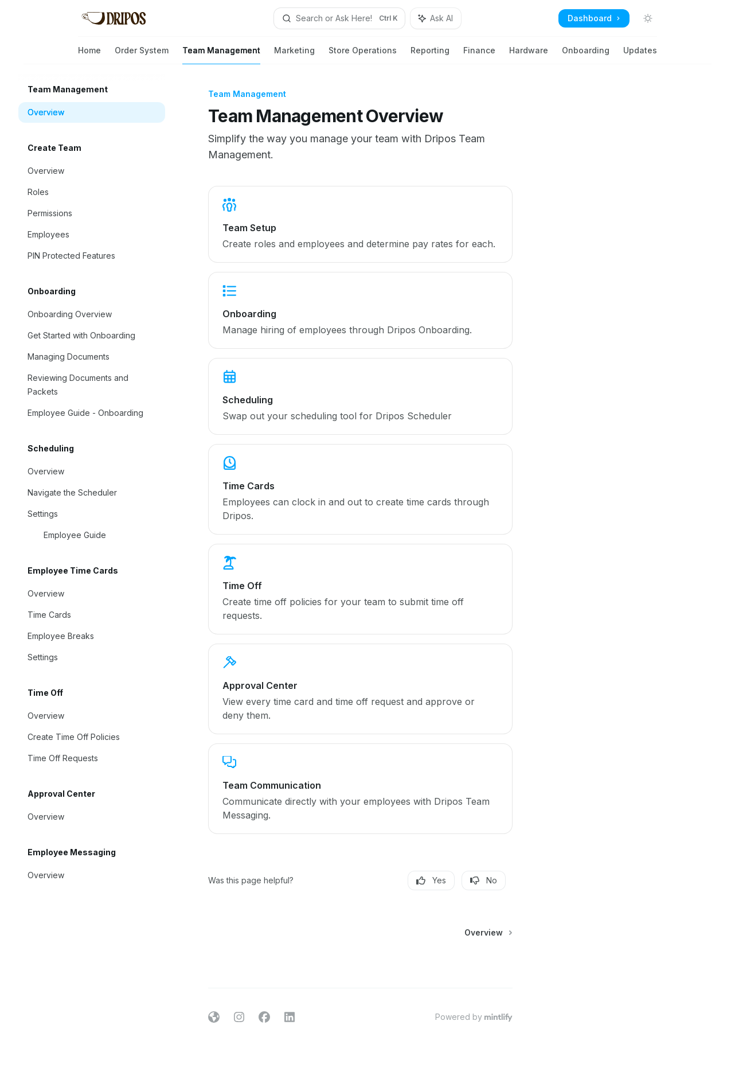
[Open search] (339, 18)
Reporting (429, 54)
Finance (479, 54)
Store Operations (363, 54)
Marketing (294, 54)
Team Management (221, 54)
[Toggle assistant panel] (435, 18)
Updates (640, 54)
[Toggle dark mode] (648, 18)
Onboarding (585, 54)
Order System (142, 54)
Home (89, 54)
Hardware (528, 54)
